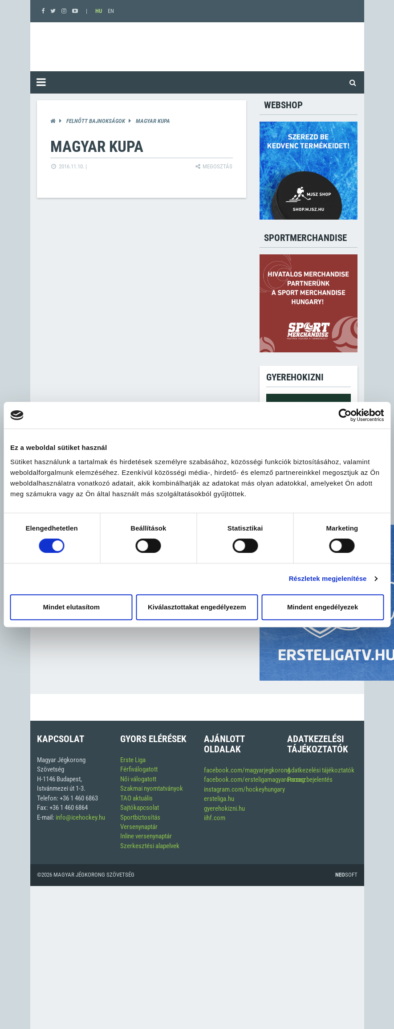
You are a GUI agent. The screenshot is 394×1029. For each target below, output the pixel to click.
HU (98, 11)
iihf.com (214, 818)
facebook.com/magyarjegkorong (247, 770)
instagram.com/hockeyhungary (244, 789)
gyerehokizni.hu (224, 808)
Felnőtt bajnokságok (95, 121)
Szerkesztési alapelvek (149, 846)
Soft (346, 874)
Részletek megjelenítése (328, 578)
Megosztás (213, 166)
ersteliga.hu (219, 799)
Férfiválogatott (139, 769)
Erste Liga (133, 760)
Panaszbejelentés (310, 780)
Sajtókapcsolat (139, 808)
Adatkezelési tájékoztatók (320, 770)
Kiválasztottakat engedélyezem (197, 607)
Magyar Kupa (153, 121)
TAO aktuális (136, 798)
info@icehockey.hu (80, 817)
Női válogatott (138, 779)
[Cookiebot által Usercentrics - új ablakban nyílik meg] (345, 415)
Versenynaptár (139, 827)
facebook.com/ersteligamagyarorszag (254, 780)
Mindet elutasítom (71, 607)
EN (111, 11)
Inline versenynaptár (146, 836)
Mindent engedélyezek (322, 607)
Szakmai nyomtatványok (151, 788)
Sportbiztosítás (140, 817)
